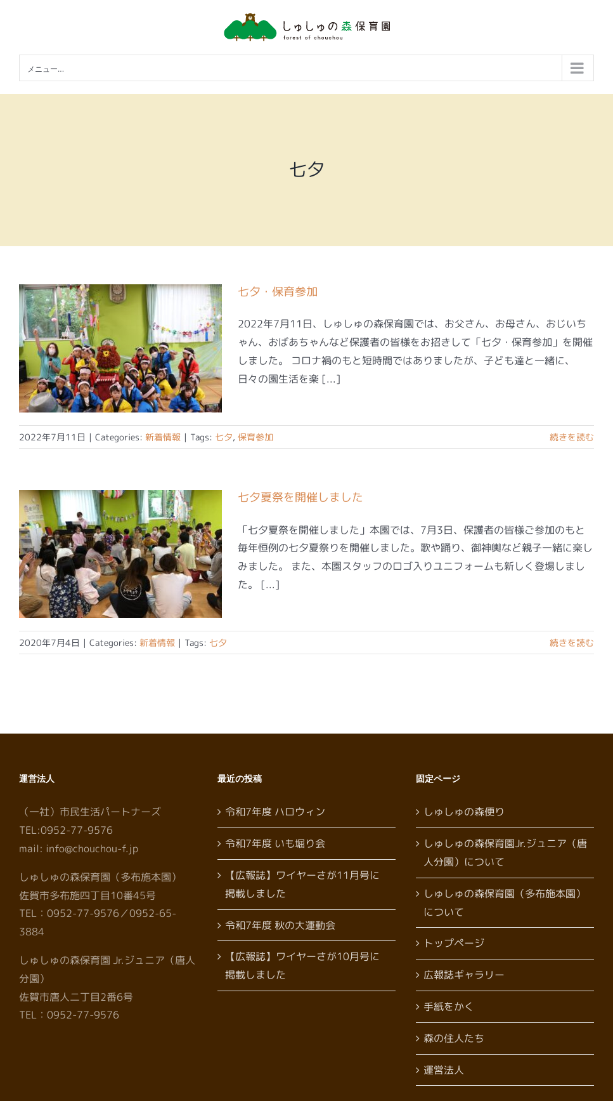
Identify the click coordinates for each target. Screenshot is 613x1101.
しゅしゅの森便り (464, 812)
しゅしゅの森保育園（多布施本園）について (504, 903)
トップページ (453, 943)
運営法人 (443, 1070)
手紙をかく (448, 1006)
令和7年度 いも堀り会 (275, 843)
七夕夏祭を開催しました (300, 497)
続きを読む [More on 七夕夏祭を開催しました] (572, 642)
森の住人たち (453, 1038)
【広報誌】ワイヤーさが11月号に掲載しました (302, 884)
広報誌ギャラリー (464, 975)
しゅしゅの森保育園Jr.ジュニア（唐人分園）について (505, 852)
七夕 (224, 437)
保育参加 (255, 437)
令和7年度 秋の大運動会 (280, 925)
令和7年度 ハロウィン (275, 812)
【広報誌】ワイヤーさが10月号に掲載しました (302, 965)
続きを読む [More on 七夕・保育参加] (572, 437)
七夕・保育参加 (278, 292)
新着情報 (163, 437)
